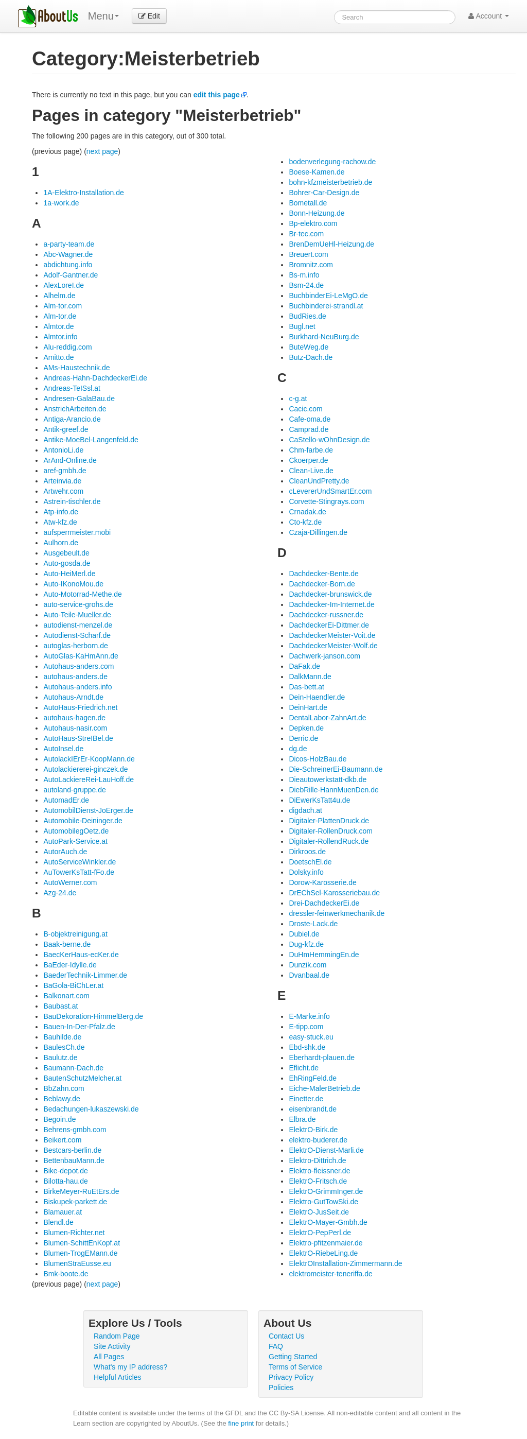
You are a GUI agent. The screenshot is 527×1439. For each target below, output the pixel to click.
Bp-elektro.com (313, 223)
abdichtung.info (67, 265)
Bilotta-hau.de (65, 1181)
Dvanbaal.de (309, 975)
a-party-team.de (68, 244)
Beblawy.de (61, 1099)
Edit (149, 16)
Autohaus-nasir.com (75, 728)
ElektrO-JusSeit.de (319, 1212)
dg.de (298, 748)
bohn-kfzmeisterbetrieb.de (330, 182)
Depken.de (306, 728)
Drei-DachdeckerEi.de (324, 903)
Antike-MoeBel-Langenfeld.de (90, 440)
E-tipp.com (306, 1026)
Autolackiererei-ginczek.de (85, 769)
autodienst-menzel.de (77, 625)
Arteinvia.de (62, 481)
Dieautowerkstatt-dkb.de (327, 779)
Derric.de (303, 738)
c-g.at (298, 398)
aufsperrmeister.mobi (77, 532)
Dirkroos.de (307, 851)
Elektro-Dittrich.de (317, 1160)
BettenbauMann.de (73, 1160)
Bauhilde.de (62, 1037)
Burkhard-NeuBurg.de (324, 337)
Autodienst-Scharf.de (77, 635)
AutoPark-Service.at (75, 841)
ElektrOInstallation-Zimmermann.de (345, 1263)
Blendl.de (58, 1222)
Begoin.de (59, 1119)
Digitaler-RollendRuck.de (328, 841)
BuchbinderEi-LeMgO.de (328, 295)
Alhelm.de (59, 295)
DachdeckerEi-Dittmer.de (329, 625)
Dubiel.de (304, 934)
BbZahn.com (63, 1088)
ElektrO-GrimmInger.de (326, 1191)
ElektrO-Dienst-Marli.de (326, 1150)
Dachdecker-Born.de (322, 584)
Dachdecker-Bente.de (323, 573)
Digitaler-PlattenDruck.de (329, 821)
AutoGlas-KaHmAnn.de (80, 656)
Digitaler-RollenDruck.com (331, 831)
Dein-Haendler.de (317, 697)
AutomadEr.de (66, 800)
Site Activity (112, 1346)
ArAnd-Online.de (70, 460)
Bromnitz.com (311, 265)
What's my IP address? (130, 1367)
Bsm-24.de (306, 285)
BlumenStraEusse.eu (77, 1263)
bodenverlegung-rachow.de (332, 162)
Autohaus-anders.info (77, 687)
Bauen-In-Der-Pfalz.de (79, 1026)
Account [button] (488, 16)
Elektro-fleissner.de (319, 1171)
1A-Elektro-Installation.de (83, 192)
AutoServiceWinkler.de (79, 862)
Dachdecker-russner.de (326, 615)
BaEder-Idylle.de (70, 965)
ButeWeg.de (308, 347)
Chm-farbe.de (311, 450)
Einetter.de (306, 1099)
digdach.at (305, 810)
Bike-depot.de (65, 1171)
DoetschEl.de (310, 862)
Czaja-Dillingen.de (318, 532)
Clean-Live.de (311, 470)
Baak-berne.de (67, 944)
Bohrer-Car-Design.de (324, 192)
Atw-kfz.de (60, 522)
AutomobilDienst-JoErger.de (88, 810)
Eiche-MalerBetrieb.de (324, 1088)
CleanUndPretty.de (319, 481)
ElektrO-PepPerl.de (320, 1232)
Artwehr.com (63, 491)
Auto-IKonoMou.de (73, 584)
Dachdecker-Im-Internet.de (332, 604)
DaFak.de (304, 666)
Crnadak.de (307, 512)
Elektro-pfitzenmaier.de (325, 1243)
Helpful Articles (118, 1377)
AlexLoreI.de (63, 285)
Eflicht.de (304, 1068)
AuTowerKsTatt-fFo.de (78, 872)
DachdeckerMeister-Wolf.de (333, 646)
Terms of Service (295, 1367)
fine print (241, 1423)
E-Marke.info (309, 1016)
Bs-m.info (304, 275)
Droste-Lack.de (313, 924)
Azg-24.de (59, 893)
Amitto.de (58, 357)
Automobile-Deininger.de (82, 821)
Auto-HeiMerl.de (69, 573)
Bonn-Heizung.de (316, 213)
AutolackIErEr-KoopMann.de (88, 759)
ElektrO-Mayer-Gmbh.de (328, 1222)
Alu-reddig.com (67, 347)
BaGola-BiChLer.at (73, 985)
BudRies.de (307, 316)
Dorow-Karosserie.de (323, 882)
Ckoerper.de (308, 460)
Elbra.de (302, 1119)
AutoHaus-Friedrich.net (80, 707)
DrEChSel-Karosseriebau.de (334, 893)
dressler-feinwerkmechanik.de (336, 913)
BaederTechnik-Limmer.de (85, 975)
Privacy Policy (291, 1377)
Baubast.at (60, 1006)
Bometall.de (308, 203)
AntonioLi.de (63, 450)
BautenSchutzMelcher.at (82, 1078)
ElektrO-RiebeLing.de (323, 1253)
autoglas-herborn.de (75, 646)
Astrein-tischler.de (71, 501)
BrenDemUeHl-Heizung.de (331, 244)
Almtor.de (58, 326)
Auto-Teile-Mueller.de (77, 615)
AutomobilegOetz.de (76, 831)
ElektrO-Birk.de (313, 1129)
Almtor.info (60, 337)
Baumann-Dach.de (73, 1068)
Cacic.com (305, 409)
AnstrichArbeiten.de (74, 409)
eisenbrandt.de (313, 1109)
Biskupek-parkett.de (75, 1202)
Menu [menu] (103, 16)
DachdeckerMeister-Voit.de (332, 635)
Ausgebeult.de (66, 553)
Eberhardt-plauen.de (322, 1057)
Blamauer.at (62, 1212)
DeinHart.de (308, 707)
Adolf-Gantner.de (70, 275)
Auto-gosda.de (66, 563)
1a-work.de (61, 203)
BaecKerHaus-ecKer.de (80, 954)
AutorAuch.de (65, 851)
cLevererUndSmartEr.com (330, 491)
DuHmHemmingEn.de (324, 954)
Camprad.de (308, 429)
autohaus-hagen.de (74, 718)
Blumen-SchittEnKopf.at (81, 1243)
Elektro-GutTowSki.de (323, 1202)
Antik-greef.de (65, 429)
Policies (281, 1387)
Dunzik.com (307, 965)
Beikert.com (62, 1140)
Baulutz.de (60, 1057)
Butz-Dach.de (310, 357)
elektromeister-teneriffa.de (330, 1274)
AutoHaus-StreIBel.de (78, 738)
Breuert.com (308, 254)
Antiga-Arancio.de (71, 419)
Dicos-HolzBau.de (317, 759)
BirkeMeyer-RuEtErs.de (81, 1191)
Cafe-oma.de (309, 419)
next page (102, 151)
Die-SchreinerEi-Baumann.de (335, 769)
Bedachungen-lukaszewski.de (90, 1109)
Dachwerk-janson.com (324, 656)
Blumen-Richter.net (73, 1232)
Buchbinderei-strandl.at (326, 306)
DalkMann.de (310, 676)
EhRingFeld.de (313, 1078)
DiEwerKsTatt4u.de (319, 800)
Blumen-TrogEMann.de (80, 1253)
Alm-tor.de (59, 316)
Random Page (117, 1336)
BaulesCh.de (63, 1047)
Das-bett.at (306, 687)
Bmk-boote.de (65, 1274)
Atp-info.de (60, 512)
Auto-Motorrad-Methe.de (82, 594)
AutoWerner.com (70, 882)
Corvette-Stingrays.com (326, 501)
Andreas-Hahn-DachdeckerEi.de (95, 378)
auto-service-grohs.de (78, 604)
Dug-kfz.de (306, 944)
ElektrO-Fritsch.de (318, 1181)
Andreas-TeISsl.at (71, 388)
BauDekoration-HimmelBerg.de (93, 1016)
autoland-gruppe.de (74, 790)
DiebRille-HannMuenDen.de (333, 790)
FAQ (276, 1346)
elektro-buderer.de (318, 1140)
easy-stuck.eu (311, 1037)
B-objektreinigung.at (75, 934)
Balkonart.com (66, 996)
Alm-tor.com (62, 306)
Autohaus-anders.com (78, 666)
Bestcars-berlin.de (72, 1150)
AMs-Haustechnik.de (76, 367)
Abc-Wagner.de (68, 254)
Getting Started (293, 1357)
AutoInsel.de (63, 748)
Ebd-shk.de (307, 1047)
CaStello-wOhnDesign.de (329, 440)
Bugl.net (302, 326)
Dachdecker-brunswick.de (330, 594)
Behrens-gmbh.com (74, 1129)
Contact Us (286, 1336)
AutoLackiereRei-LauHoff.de (88, 779)
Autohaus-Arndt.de (73, 697)
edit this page (217, 95)
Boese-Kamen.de (316, 172)
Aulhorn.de (60, 543)
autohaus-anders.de (75, 676)
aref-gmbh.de (64, 470)
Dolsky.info (306, 872)
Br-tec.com (306, 234)
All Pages (109, 1357)
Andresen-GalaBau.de (79, 398)
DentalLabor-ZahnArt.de (327, 718)
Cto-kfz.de (305, 522)
